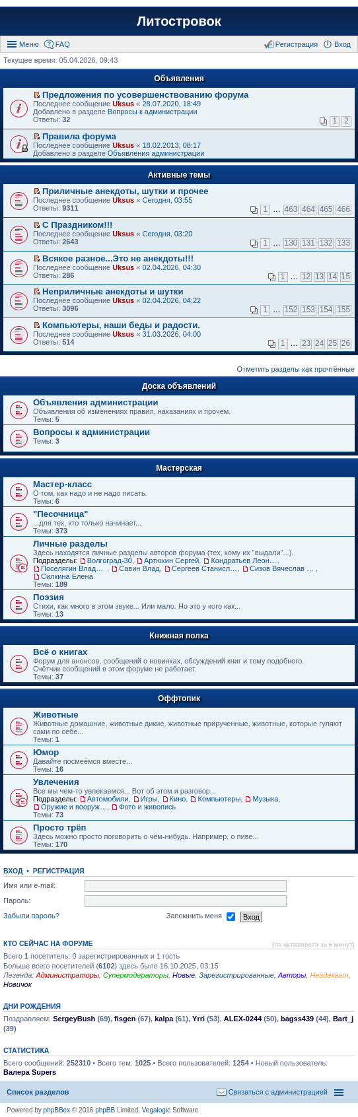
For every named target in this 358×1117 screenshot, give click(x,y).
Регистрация (59, 871)
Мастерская (179, 468)
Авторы (292, 975)
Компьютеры (218, 799)
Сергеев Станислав (205, 568)
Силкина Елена (67, 576)
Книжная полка (178, 635)
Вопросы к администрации (152, 112)
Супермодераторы (135, 975)
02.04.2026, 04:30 (171, 267)
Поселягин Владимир (74, 568)
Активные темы (179, 175)
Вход (12, 871)
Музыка (265, 799)
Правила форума (79, 136)
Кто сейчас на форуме (48, 943)
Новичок (17, 984)
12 (306, 276)
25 (332, 343)
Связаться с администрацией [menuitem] (278, 1092)
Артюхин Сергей (171, 560)
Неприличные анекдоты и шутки (113, 291)
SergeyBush (74, 1019)
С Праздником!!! (77, 225)
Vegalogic (156, 1110)
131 (308, 243)
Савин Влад (139, 568)
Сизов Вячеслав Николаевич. (283, 568)
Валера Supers (29, 1072)
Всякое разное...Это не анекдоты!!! (118, 258)
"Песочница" (61, 514)
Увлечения (56, 782)
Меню (29, 44)
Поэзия (48, 597)
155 (343, 309)
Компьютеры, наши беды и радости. (121, 325)
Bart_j (343, 1019)
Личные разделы (70, 544)
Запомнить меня (200, 917)
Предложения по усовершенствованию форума (145, 95)
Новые (183, 975)
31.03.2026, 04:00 (171, 334)
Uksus (123, 104)
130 (291, 243)
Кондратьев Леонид (244, 560)
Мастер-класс (62, 484)
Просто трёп (60, 827)
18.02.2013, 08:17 (171, 145)
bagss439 (297, 1019)
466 (343, 209)
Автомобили (108, 799)
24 (319, 343)
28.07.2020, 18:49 (171, 104)
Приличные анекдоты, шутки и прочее (125, 191)
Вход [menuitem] (342, 44)
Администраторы (67, 975)
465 (326, 209)
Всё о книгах (60, 652)
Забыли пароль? (31, 916)
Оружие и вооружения (74, 807)
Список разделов (38, 1092)
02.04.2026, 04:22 (171, 300)
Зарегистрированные (236, 975)
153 (308, 309)
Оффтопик (179, 698)
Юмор (46, 752)
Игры (149, 799)
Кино (178, 799)
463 (291, 209)
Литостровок (179, 21)
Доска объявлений (179, 386)
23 (306, 343)
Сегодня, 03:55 (167, 200)
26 (345, 343)
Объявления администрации (156, 153)
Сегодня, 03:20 (167, 234)
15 (345, 276)
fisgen (124, 1019)
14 (332, 276)
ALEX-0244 (243, 1019)
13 (319, 276)
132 (326, 243)
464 (308, 209)
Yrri (198, 1019)
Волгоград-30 (109, 560)
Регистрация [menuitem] (296, 44)
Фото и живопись (147, 807)
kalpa (164, 1019)
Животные (56, 715)
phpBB (105, 1110)
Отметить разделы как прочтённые (296, 369)
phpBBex (57, 1110)
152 (291, 309)
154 (326, 309)
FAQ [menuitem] (62, 44)
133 (343, 243)
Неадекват (329, 975)
